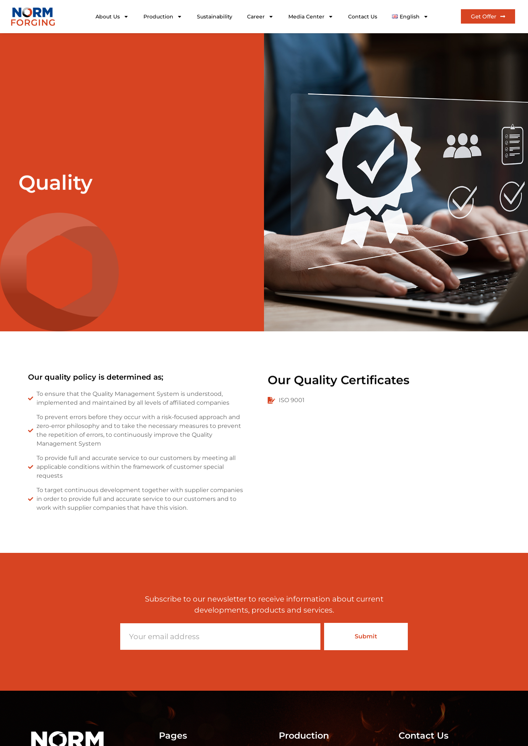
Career (260, 16)
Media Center (310, 16)
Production (162, 16)
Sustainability (214, 16)
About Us (112, 16)
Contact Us (362, 16)
